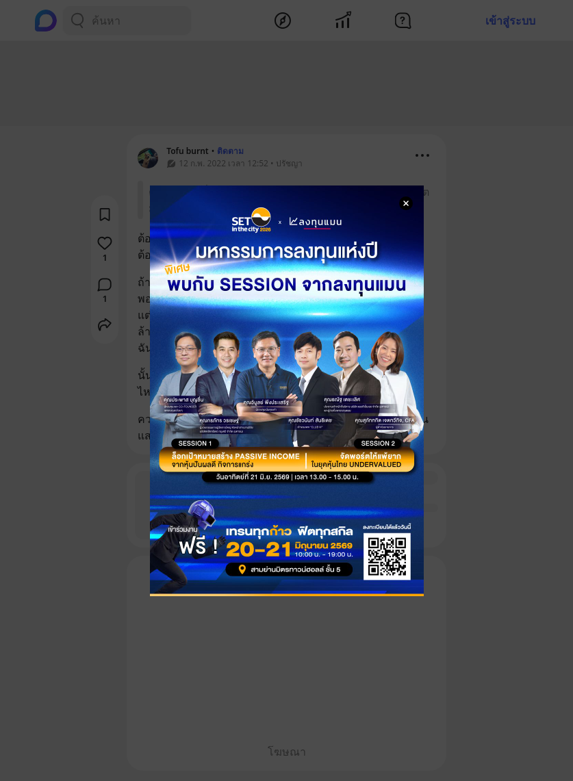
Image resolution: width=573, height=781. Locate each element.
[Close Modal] (406, 203)
